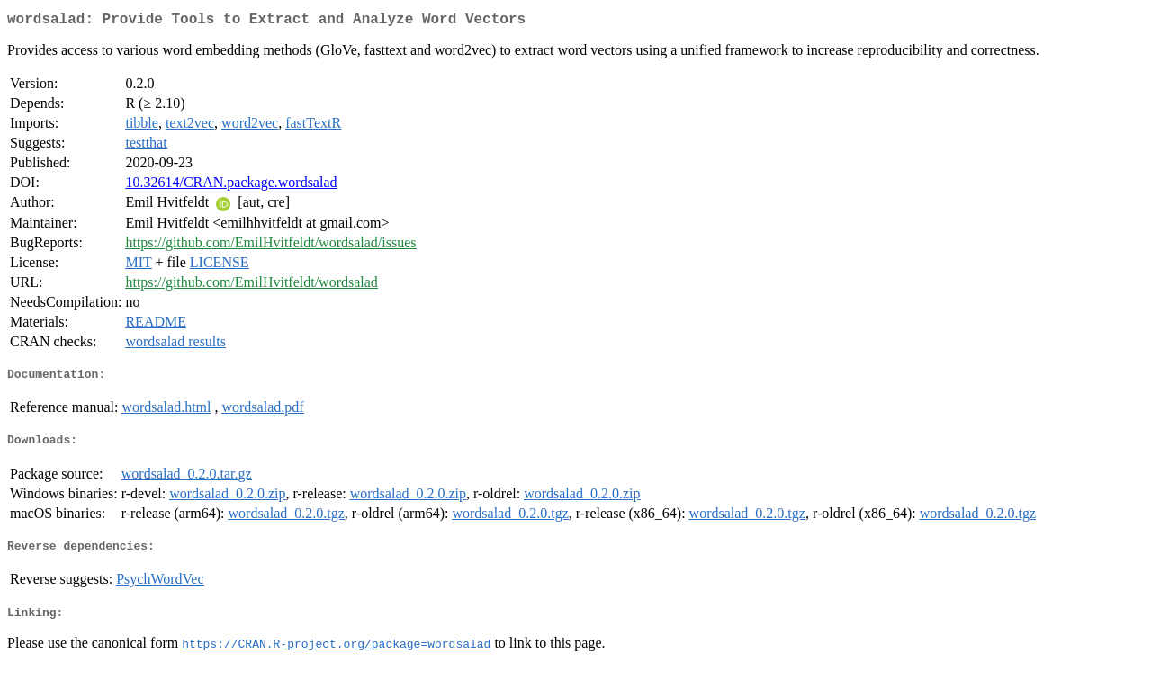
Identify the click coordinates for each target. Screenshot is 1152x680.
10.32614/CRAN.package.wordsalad (231, 185)
